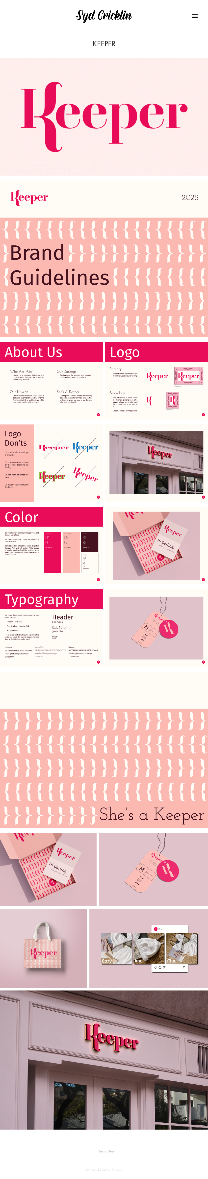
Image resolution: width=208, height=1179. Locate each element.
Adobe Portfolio (112, 1170)
